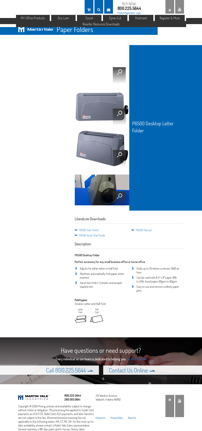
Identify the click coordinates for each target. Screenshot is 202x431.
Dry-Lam (63, 18)
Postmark (141, 18)
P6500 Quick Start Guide (92, 235)
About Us (132, 417)
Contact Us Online (132, 370)
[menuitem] (102, 417)
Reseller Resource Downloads (101, 24)
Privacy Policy (117, 417)
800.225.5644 (129, 8)
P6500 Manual (144, 230)
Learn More (136, 359)
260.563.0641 (72, 399)
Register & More (170, 18)
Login (138, 12)
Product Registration (126, 12)
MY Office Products (33, 18)
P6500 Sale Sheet (89, 230)
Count (89, 18)
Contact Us (100, 417)
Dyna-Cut (115, 18)
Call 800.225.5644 (69, 370)
